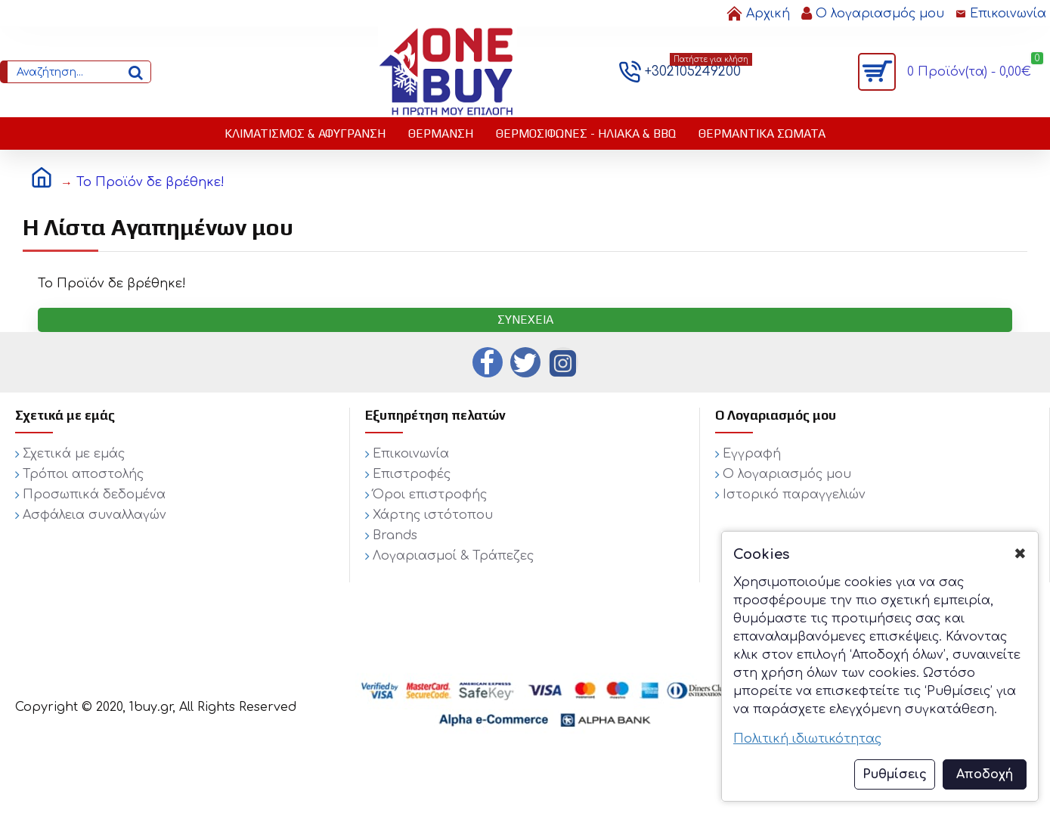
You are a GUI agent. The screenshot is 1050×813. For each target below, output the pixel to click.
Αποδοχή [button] (984, 774)
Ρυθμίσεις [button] (895, 774)
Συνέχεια (525, 319)
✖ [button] (1020, 554)
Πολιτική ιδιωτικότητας (807, 739)
